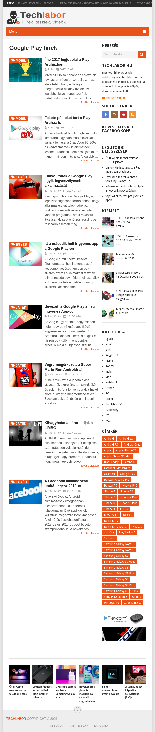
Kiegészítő (111, 355)
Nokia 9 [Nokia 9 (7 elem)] (127, 514)
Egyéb (109, 338)
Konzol (109, 366)
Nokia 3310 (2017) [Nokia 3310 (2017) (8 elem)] (115, 526)
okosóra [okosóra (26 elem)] (109, 532)
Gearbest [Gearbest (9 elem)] (109, 473)
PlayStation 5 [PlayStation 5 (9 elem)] (127, 532)
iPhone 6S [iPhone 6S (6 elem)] (126, 491)
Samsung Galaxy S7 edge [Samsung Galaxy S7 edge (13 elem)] (119, 561)
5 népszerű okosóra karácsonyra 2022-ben (130, 274)
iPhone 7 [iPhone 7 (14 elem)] (109, 497)
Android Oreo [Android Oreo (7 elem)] (132, 444)
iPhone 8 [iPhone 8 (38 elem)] (109, 503)
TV (107, 415)
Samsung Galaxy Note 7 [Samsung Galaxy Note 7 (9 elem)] (119, 544)
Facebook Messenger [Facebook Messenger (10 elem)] (117, 468)
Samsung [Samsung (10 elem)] (109, 538)
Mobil (108, 371)
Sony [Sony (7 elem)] (135, 591)
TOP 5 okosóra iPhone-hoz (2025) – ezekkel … (130, 222)
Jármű (108, 344)
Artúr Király (54, 190)
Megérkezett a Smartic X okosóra (130, 311)
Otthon (109, 388)
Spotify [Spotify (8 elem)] (136, 596)
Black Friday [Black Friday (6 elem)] (111, 462)
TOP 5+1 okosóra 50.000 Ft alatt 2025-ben (129, 240)
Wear (108, 420)
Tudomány (111, 409)
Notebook (111, 382)
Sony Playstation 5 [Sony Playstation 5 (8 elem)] (115, 596)
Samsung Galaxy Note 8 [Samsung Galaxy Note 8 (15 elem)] (119, 550)
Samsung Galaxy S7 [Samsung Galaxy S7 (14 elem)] (116, 555)
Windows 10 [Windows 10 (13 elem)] (111, 602)
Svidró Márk (55, 374)
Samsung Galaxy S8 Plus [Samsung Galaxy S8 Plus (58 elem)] (119, 573)
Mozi (108, 377)
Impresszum (79, 725)
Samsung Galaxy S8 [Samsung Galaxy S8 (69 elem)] (116, 567)
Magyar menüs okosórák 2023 (125, 256)
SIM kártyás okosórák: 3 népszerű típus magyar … (130, 294)
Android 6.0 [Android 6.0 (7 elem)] (126, 438)
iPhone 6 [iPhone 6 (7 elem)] (109, 491)
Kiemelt (109, 360)
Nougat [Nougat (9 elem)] (137, 526)
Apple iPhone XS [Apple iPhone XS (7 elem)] (126, 450)
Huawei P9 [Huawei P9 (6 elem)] (110, 485)
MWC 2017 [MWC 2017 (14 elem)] (111, 514)
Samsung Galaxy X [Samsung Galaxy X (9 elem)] (115, 591)
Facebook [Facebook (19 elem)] (129, 462)
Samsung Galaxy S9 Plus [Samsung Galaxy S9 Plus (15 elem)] (119, 585)
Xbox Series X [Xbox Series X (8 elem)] (132, 602)
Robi (50, 69)
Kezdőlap (57, 725)
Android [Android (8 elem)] (109, 438)
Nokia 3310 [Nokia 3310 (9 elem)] (111, 520)
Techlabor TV (113, 404)
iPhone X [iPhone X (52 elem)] (109, 509)
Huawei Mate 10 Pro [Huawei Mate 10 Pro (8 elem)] (116, 479)
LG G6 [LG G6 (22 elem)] (124, 509)
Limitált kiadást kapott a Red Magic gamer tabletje (97, 3)
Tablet (109, 398)
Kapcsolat (102, 725)
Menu (13, 31)
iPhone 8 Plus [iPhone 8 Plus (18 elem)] (128, 503)
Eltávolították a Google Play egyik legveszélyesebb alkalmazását (68, 181)
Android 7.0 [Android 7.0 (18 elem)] (111, 444)
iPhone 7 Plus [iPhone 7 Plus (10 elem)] (128, 497)
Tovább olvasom (90, 102)
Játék (108, 349)
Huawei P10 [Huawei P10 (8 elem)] (129, 485)
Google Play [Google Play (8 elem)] (127, 473)
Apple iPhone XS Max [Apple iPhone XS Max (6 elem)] (117, 456)
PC (107, 393)
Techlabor (16, 718)
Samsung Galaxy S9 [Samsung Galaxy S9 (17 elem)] (116, 579)
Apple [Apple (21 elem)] (107, 450)
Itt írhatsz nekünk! (113, 97)
